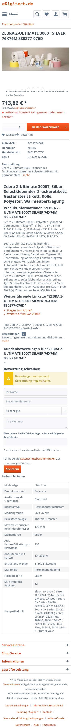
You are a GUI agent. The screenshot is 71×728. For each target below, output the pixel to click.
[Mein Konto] (55, 14)
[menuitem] (10, 14)
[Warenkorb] (65, 14)
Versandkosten (11, 684)
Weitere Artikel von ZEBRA (22, 314)
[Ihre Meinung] (35, 423)
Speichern (12, 469)
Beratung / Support (27, 712)
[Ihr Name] (35, 392)
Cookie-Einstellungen (17, 705)
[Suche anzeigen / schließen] (37, 14)
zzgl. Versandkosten (25, 107)
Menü (10, 13)
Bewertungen (10, 334)
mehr (26, 175)
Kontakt (47, 712)
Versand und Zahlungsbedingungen (23, 718)
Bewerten (24, 134)
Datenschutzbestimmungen (37, 458)
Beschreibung (11, 164)
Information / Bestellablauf (48, 705)
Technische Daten (13, 476)
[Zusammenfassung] (35, 401)
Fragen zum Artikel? (18, 310)
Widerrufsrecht (56, 718)
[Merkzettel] (46, 14)
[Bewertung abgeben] (35, 411)
